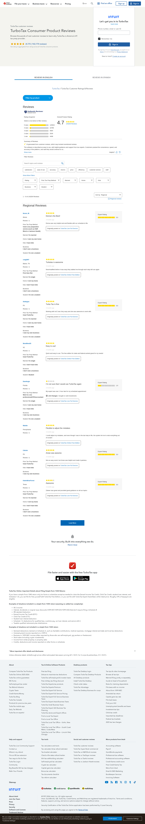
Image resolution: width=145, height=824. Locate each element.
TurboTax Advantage (81, 687)
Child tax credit (111, 713)
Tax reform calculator (49, 778)
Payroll (108, 749)
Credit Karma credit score (115, 762)
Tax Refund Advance (16, 687)
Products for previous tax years (20, 703)
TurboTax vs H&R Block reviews (85, 752)
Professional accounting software (118, 758)
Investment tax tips (112, 709)
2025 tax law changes (113, 722)
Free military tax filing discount (52, 681)
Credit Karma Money (16, 694)
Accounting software (113, 746)
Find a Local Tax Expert (49, 716)
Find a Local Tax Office (49, 719)
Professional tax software (115, 755)
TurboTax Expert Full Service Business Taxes (55, 697)
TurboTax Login (14, 762)
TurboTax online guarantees (19, 678)
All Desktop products (81, 678)
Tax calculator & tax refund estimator (54, 749)
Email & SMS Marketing (114, 771)
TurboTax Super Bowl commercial (86, 749)
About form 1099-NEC (114, 690)
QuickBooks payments (114, 752)
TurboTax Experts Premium (51, 687)
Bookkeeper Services (113, 774)
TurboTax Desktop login (82, 671)
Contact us (13, 749)
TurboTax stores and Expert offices (53, 713)
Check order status (80, 684)
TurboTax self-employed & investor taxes (56, 678)
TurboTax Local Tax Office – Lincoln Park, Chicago (56, 732)
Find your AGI (111, 703)
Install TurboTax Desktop (83, 681)
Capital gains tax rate (113, 697)
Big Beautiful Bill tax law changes (21, 768)
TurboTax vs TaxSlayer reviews (84, 755)
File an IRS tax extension (18, 755)
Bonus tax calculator (48, 771)
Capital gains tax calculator (51, 768)
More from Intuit (112, 768)
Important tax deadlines (114, 716)
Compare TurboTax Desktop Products (87, 675)
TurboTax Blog (14, 697)
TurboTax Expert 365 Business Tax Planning (53, 708)
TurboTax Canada (15, 700)
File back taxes (111, 700)
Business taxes (40, 4)
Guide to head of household (116, 681)
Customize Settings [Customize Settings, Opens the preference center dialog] (133, 818)
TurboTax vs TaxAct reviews (83, 758)
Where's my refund (16, 752)
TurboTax (56, 89)
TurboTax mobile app (17, 706)
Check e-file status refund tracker (53, 755)
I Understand (112, 818)
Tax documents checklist (50, 774)
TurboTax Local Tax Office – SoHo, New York (55, 722)
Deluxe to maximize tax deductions (54, 675)
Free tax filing (46, 671)
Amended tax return (113, 694)
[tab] (43, 77)
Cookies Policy (45, 817)
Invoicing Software (112, 778)
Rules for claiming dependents (117, 684)
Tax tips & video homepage (116, 671)
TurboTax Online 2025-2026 (19, 675)
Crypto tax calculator (48, 765)
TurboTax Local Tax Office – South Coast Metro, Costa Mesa (56, 727)
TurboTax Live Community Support (21, 746)
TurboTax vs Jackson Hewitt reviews (86, 762)
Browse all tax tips (112, 675)
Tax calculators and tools (50, 746)
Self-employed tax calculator (51, 762)
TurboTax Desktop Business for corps (87, 690)
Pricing (68, 4)
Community (13, 765)
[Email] (114, 33)
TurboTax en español (16, 713)
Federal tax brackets (113, 719)
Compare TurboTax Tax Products (21, 671)
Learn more (114, 24)
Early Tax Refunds (15, 709)
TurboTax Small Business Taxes (52, 705)
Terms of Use (83, 810)
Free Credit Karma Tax (114, 765)
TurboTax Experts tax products (52, 684)
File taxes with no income (115, 687)
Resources (56, 4)
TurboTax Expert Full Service (51, 690)
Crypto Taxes (13, 690)
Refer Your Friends (15, 771)
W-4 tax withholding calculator (52, 758)
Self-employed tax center (18, 684)
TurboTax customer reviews (83, 746)
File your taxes (22, 4)
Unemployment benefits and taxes (118, 706)
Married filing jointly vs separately (118, 678)
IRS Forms (12, 681)
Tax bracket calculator (49, 752)
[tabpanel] (72, 303)
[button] (84, 3)
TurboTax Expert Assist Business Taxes (55, 702)
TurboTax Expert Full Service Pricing (54, 694)
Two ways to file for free (17, 758)
